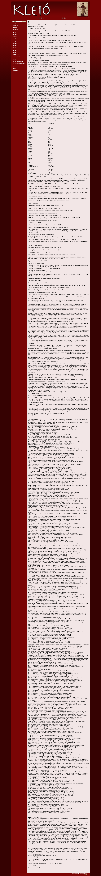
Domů (14, 23)
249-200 (15, 45)
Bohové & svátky (17, 56)
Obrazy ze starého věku (18, 61)
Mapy (14, 66)
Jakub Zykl (85, 874)
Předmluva (15, 25)
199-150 (15, 47)
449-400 (15, 38)
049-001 (15, 52)
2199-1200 (15, 29)
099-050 (15, 50)
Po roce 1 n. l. (16, 54)
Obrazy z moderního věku (19, 63)
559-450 (15, 36)
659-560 (15, 34)
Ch (47, 18)
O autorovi (15, 70)
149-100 (15, 49)
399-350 (15, 40)
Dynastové (15, 57)
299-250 (15, 43)
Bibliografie (15, 65)
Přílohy (14, 59)
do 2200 (15, 27)
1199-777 (15, 31)
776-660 (15, 32)
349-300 (15, 41)
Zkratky (14, 68)
